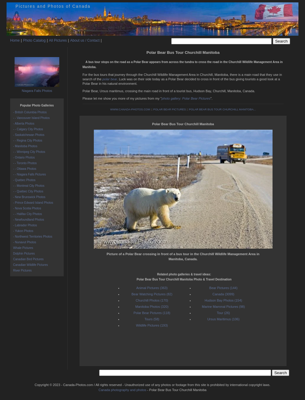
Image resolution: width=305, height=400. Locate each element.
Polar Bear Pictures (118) (151, 313)
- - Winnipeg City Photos (29, 151)
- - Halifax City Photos (27, 214)
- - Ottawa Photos (24, 168)
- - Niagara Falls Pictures (29, 174)
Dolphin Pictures (24, 253)
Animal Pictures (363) (151, 288)
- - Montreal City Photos (28, 185)
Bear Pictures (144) (223, 288)
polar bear (109, 79)
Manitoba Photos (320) (151, 306)
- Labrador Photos (25, 225)
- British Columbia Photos (30, 112)
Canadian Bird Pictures (28, 259)
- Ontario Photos (24, 157)
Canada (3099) (223, 294)
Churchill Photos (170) (152, 300)
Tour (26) (223, 313)
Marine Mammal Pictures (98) (223, 306)
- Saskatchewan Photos (28, 135)
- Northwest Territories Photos (32, 236)
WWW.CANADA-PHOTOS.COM (130, 109)
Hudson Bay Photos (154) (223, 300)
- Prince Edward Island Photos (33, 202)
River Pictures (22, 270)
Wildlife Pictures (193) (152, 325)
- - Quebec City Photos (28, 191)
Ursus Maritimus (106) (223, 319)
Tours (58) (151, 319)
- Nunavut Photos (24, 242)
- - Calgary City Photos (28, 129)
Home (15, 40)
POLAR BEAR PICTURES (169, 109)
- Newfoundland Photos (28, 219)
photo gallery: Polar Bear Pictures (186, 98)
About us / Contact (84, 40)
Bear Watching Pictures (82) (151, 294)
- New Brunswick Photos (29, 197)
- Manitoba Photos (25, 146)
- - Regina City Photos (27, 140)
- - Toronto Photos (25, 163)
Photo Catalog (34, 40)
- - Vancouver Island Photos (31, 118)
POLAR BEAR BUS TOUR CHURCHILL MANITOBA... (222, 109)
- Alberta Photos (23, 123)
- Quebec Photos (24, 180)
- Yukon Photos (23, 231)
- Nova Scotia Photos (27, 208)
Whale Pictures (23, 248)
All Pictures (58, 40)
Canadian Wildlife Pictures (30, 264)
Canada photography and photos (122, 390)
